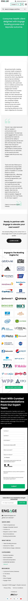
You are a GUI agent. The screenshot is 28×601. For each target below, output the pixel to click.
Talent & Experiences (9, 525)
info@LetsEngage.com (9, 515)
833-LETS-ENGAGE (8, 518)
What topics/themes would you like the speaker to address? (13, 472)
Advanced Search (20, 1)
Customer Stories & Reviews (11, 571)
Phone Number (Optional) (9, 445)
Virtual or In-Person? (8, 454)
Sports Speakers (7, 557)
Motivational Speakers (9, 560)
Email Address (7, 440)
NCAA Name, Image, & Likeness (11, 548)
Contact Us (6, 529)
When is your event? (8, 450)
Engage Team (7, 580)
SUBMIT (14, 486)
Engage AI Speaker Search (10, 527)
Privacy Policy (7, 588)
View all (5, 564)
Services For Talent (8, 545)
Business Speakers (8, 555)
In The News (6, 573)
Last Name (6, 435)
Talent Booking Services (9, 543)
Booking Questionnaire (9, 536)
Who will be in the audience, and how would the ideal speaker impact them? (13, 478)
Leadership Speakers (9, 562)
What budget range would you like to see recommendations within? (12, 461)
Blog (4, 576)
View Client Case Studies (14, 387)
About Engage (7, 578)
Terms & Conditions (18, 588)
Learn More (14, 241)
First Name (6, 431)
